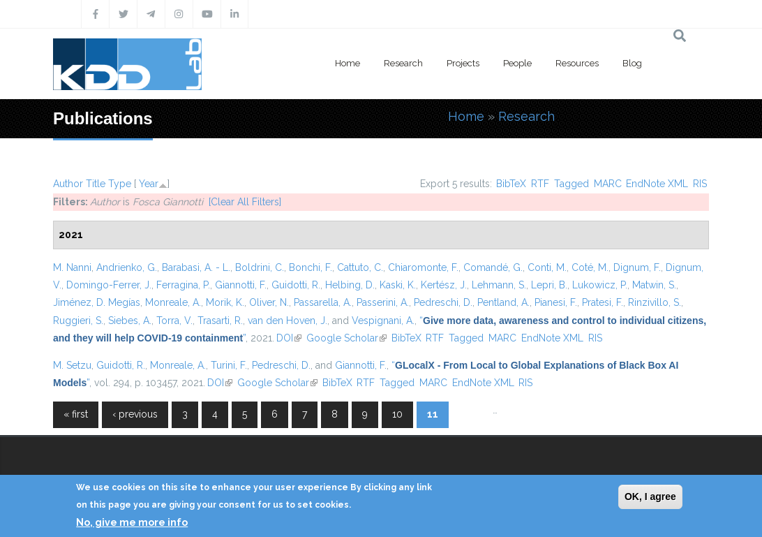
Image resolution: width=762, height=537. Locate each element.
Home (347, 63)
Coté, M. (590, 267)
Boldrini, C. (259, 267)
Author (68, 183)
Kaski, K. (398, 284)
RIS (700, 183)
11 (432, 414)
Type (119, 183)
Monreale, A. (173, 302)
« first (76, 414)
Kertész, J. (444, 284)
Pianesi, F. (556, 302)
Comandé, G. (493, 267)
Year (148, 183)
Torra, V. (174, 320)
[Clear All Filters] (245, 201)
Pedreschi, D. (443, 302)
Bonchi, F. (310, 267)
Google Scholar (346, 338)
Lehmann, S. (499, 284)
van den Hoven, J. (287, 320)
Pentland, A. (503, 302)
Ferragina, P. (183, 284)
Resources (577, 63)
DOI (288, 338)
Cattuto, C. (360, 267)
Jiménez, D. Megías (96, 302)
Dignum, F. (637, 267)
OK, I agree (650, 496)
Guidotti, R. (295, 284)
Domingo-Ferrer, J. (108, 284)
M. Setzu (72, 365)
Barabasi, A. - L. (196, 267)
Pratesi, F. (602, 302)
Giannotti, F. (241, 284)
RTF (540, 183)
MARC (608, 183)
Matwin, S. (654, 284)
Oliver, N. (269, 302)
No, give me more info (132, 522)
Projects (463, 63)
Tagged (571, 183)
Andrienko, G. (126, 267)
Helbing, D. (350, 284)
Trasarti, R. (220, 320)
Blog (632, 63)
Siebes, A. (129, 320)
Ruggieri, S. (78, 320)
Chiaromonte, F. (423, 267)
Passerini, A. (383, 302)
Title (95, 183)
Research (403, 63)
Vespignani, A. (383, 320)
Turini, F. (229, 365)
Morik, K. (225, 302)
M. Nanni (72, 267)
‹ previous (135, 414)
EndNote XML (657, 183)
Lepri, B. (549, 284)
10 (397, 414)
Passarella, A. (323, 302)
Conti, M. (547, 267)
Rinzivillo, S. (654, 302)
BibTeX (511, 183)
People (517, 63)
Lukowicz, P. (599, 284)
